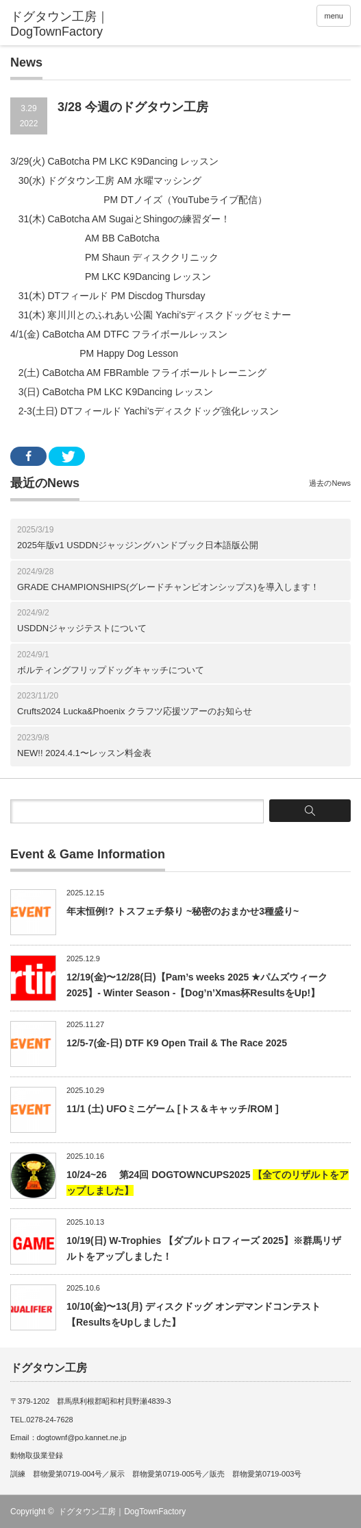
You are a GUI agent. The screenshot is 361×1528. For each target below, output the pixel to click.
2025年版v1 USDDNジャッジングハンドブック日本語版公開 (138, 545)
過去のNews (330, 483)
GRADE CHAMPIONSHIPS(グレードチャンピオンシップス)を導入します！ (168, 587)
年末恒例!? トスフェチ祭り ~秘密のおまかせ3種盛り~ (182, 911)
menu (333, 16)
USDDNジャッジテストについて (82, 628)
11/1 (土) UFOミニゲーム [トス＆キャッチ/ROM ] (172, 1108)
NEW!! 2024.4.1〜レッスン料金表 (84, 753)
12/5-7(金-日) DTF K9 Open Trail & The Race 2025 (176, 1042)
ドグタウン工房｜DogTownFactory (122, 1511)
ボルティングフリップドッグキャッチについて (110, 670)
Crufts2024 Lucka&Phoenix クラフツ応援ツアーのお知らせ (134, 711)
